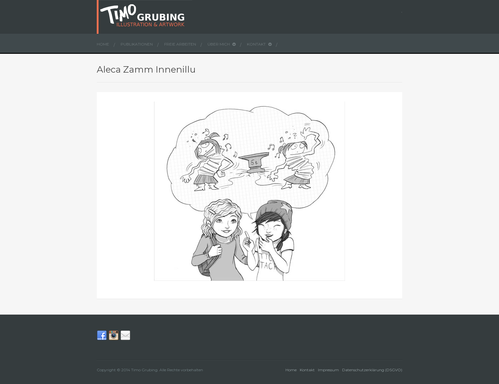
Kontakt (259, 44)
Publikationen (137, 44)
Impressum (328, 369)
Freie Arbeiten (180, 44)
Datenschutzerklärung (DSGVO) (372, 369)
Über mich (221, 44)
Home (103, 44)
